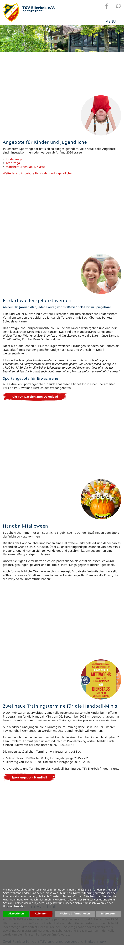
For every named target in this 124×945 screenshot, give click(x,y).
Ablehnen (41, 913)
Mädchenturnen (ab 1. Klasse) (26, 167)
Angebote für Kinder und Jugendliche (45, 142)
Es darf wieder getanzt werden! (38, 300)
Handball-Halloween (25, 526)
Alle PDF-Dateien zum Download (35, 396)
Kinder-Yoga (14, 159)
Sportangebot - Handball (29, 777)
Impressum (108, 913)
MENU (113, 21)
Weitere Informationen (75, 913)
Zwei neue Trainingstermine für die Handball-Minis (60, 706)
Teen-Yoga (13, 163)
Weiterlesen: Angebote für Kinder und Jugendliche (37, 173)
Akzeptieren (16, 913)
